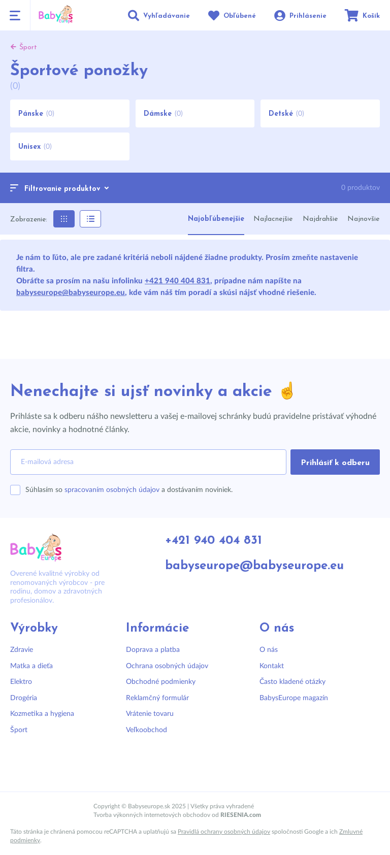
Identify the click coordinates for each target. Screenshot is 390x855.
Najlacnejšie (272, 219)
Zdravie (21, 649)
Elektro (21, 681)
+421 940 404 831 (177, 281)
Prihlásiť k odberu (335, 463)
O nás (268, 649)
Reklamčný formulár (157, 698)
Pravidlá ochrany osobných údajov (224, 832)
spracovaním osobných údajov (111, 490)
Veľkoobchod (146, 730)
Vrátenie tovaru (150, 713)
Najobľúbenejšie (216, 219)
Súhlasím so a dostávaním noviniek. (129, 490)
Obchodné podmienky (161, 681)
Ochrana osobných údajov (167, 666)
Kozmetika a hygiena (42, 713)
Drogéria (23, 698)
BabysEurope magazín (293, 698)
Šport (18, 730)
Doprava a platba (153, 649)
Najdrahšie (320, 219)
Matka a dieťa (31, 666)
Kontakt (271, 666)
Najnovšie (363, 219)
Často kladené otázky (292, 681)
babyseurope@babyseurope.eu (70, 293)
